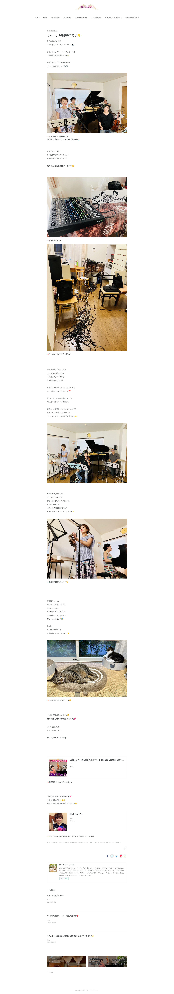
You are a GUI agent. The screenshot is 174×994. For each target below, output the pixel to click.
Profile (45, 17)
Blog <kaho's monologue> (113, 17)
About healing (55, 17)
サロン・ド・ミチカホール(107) (101, 842)
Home (37, 17)
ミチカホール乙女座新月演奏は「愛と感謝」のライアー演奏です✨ (70, 936)
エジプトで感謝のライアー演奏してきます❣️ (62, 916)
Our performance (96, 17)
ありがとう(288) (51, 842)
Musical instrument (81, 17)
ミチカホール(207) (88, 842)
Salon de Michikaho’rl (132, 17)
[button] (37, 17)
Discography (67, 17)
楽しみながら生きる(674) (62, 842)
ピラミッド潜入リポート (55, 896)
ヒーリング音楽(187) (115, 842)
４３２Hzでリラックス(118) (76, 842)
